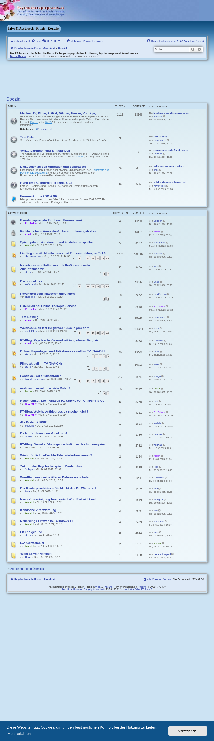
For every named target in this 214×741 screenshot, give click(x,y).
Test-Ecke (27, 137)
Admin (28, 234)
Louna (28, 391)
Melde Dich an (18, 56)
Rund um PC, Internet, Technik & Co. (46, 182)
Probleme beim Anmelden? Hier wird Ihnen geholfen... (59, 231)
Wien (98, 587)
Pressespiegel (43, 129)
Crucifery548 (160, 294)
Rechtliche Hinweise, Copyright (78, 589)
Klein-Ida (158, 116)
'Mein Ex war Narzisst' (36, 554)
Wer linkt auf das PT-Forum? (137, 589)
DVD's (48, 122)
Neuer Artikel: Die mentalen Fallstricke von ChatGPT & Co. (62, 400)
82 (93, 258)
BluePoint (158, 340)
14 (102, 380)
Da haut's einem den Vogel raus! (43, 433)
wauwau (29, 436)
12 (93, 380)
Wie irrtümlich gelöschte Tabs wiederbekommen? (56, 455)
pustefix (29, 425)
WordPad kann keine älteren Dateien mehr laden (55, 477)
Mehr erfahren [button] (19, 734)
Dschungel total (31, 281)
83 (97, 258)
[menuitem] (36, 41)
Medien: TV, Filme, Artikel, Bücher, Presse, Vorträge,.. (59, 113)
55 (88, 286)
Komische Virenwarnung (38, 510)
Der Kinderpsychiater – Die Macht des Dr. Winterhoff (58, 488)
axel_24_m (31, 331)
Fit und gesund (31, 532)
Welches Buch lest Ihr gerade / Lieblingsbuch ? (54, 328)
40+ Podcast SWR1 (34, 422)
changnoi (30, 296)
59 (107, 286)
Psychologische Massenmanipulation (47, 293)
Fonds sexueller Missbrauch (40, 376)
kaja (27, 491)
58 (102, 286)
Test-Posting (160, 136)
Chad (156, 281)
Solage (157, 376)
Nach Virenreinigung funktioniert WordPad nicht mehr (59, 499)
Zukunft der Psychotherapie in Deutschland (52, 466)
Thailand (107, 587)
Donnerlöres (160, 140)
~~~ (156, 510)
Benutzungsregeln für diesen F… (171, 150)
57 (97, 286)
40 (93, 333)
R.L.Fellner (31, 223)
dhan (156, 169)
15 (107, 380)
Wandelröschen (34, 379)
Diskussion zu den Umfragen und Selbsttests (53, 166)
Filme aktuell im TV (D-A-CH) (41, 363)
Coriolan (158, 153)
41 (97, 333)
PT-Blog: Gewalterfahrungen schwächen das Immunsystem (63, 444)
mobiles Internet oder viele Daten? (45, 388)
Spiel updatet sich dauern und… (170, 182)
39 (88, 333)
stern (28, 272)
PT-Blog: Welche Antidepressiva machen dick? (54, 411)
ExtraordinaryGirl (162, 554)
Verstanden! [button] (188, 731)
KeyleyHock (160, 185)
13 (97, 380)
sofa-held (30, 284)
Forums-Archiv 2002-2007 (39, 196)
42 (102, 333)
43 (107, 333)
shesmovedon (33, 256)
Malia (156, 364)
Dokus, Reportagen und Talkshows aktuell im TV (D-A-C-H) (63, 351)
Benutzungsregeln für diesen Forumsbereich (53, 220)
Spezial (14, 99)
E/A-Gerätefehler (32, 543)
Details (80, 156)
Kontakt (53, 28)
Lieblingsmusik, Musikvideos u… (171, 113)
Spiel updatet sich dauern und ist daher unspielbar (57, 242)
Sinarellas (159, 477)
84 (102, 258)
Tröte (156, 328)
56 (93, 286)
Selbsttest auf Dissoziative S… (170, 166)
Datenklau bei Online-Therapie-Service (48, 306)
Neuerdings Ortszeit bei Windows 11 (46, 521)
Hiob (156, 401)
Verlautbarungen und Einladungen (45, 150)
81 (88, 258)
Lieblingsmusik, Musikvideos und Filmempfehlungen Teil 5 (63, 253)
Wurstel (29, 245)
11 (88, 380)
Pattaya (142, 587)
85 (107, 258)
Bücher (34, 122)
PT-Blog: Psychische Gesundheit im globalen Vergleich (60, 340)
